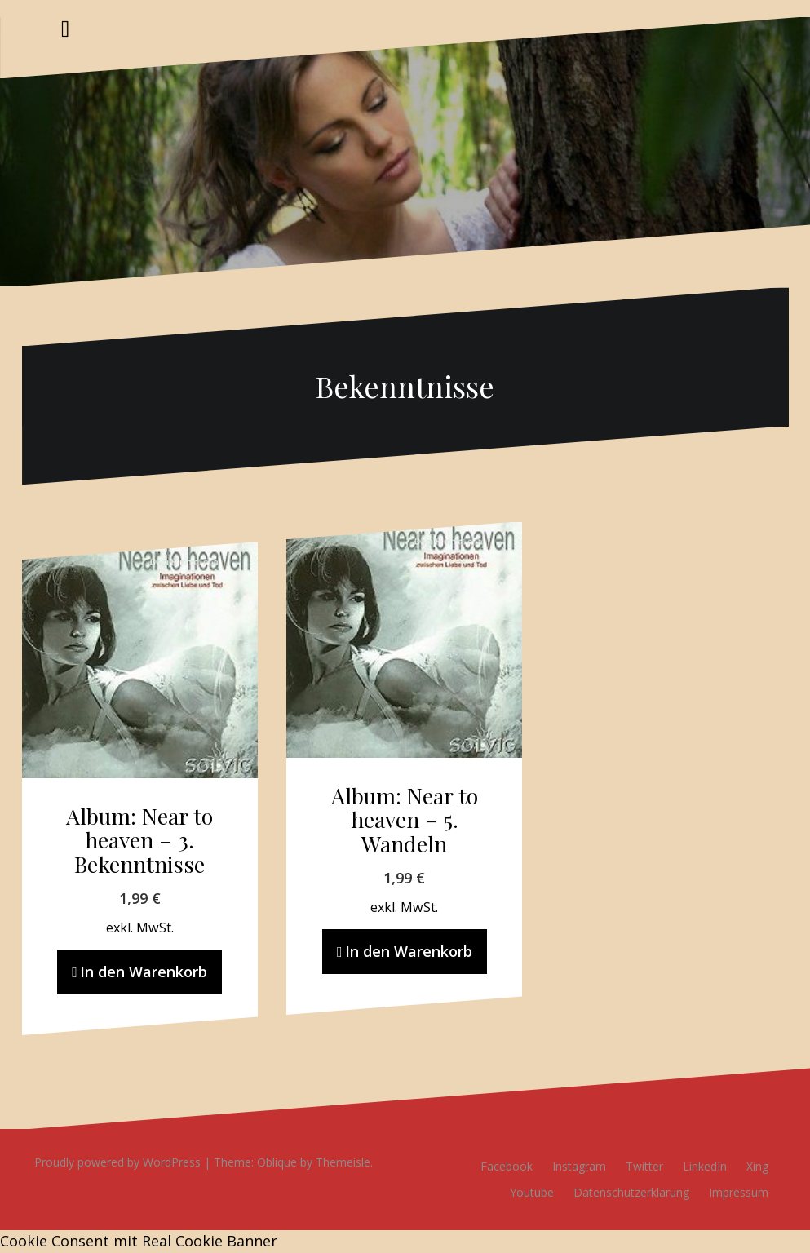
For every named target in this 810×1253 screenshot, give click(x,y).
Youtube (532, 1192)
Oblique (277, 1162)
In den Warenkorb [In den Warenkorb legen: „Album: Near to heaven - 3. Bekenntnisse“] (143, 971)
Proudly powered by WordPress (117, 1162)
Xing (757, 1166)
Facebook (506, 1166)
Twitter (644, 1166)
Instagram (579, 1166)
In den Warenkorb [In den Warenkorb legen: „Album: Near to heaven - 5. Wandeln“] (408, 951)
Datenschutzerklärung (631, 1192)
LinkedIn (705, 1166)
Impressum (738, 1192)
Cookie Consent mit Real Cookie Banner (138, 1241)
